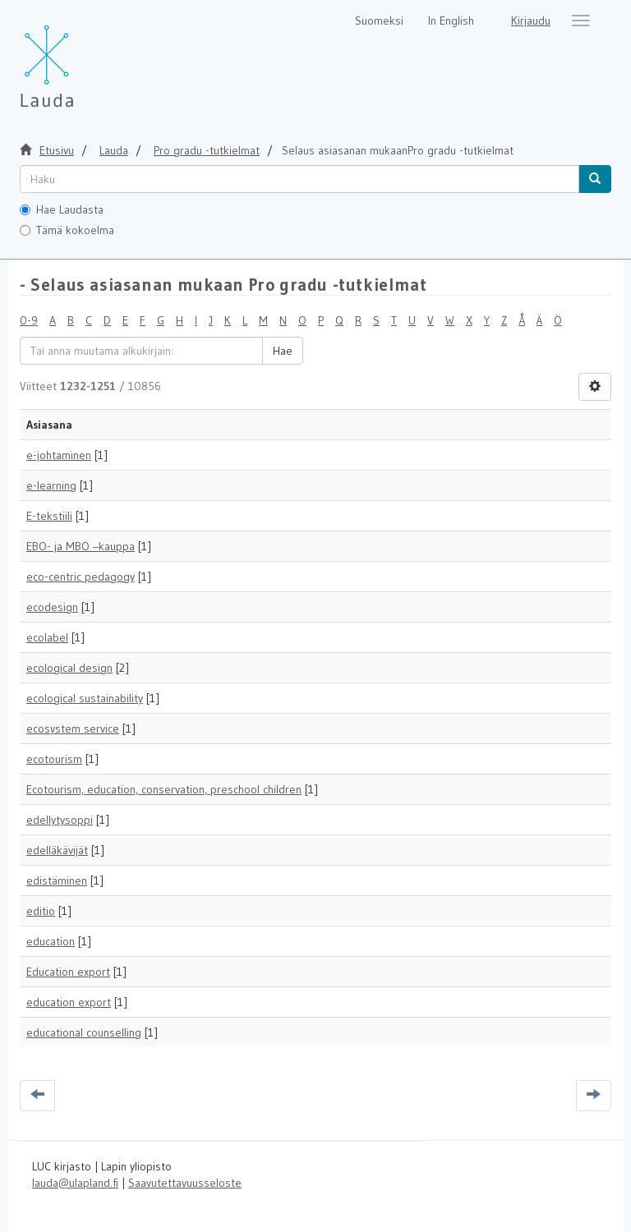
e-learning (51, 485)
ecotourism (54, 759)
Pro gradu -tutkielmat (207, 150)
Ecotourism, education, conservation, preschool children (164, 789)
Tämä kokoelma (67, 230)
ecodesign (52, 607)
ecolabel (47, 637)
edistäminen (56, 880)
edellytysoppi (59, 819)
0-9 (29, 320)
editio (40, 910)
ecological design (69, 667)
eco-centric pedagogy (80, 576)
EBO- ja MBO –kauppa (80, 546)
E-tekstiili (49, 515)
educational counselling (83, 1032)
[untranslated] (299, 179)
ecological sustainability (84, 698)
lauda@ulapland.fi (75, 1182)
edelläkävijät (57, 850)
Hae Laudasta (62, 209)
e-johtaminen (58, 455)
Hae (282, 350)
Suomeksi (379, 20)
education (50, 941)
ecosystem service (72, 728)
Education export (68, 971)
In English (451, 20)
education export (68, 1002)
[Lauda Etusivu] (81, 57)
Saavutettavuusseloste (185, 1182)
